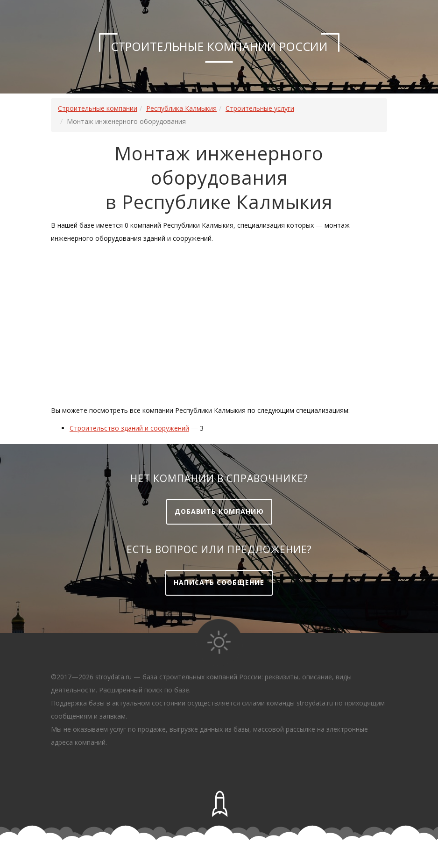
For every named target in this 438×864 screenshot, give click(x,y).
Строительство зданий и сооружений (129, 428)
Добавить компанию (219, 511)
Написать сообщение (219, 582)
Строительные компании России (219, 46)
